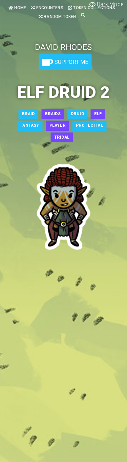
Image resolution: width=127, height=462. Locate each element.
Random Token (57, 16)
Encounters (47, 7)
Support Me (65, 62)
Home (17, 7)
